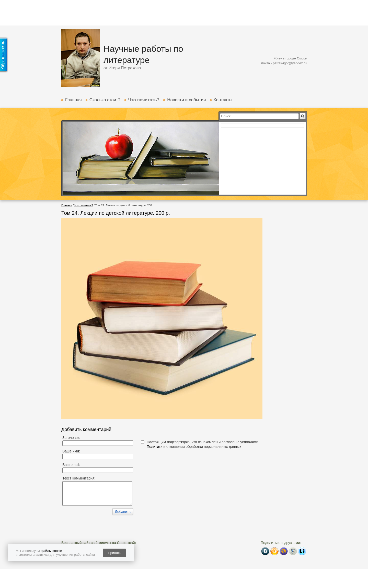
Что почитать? (144, 99)
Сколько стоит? (105, 99)
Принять (114, 553)
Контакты (223, 99)
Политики (155, 447)
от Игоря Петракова (122, 68)
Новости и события (186, 99)
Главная (73, 99)
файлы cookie (51, 551)
